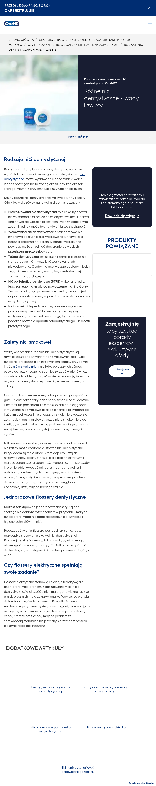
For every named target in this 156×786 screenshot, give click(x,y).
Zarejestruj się (123, 326)
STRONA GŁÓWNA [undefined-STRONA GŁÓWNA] (21, 40)
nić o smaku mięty (26, 366)
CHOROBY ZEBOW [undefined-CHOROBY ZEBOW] (51, 40)
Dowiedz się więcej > (122, 216)
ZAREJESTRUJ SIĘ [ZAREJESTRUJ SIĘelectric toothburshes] (20, 10)
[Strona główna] (12, 23)
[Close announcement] (149, 8)
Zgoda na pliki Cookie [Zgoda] (141, 783)
